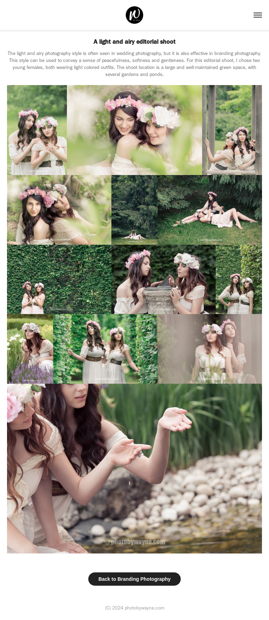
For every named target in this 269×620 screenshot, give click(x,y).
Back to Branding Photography (134, 579)
